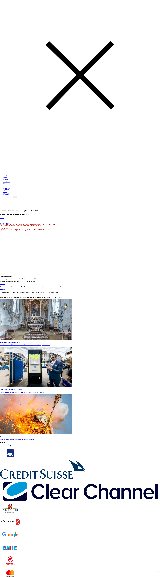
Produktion (2, 289)
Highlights (5, 179)
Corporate (5, 180)
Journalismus (6, 182)
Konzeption (2, 284)
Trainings (2, 294)
